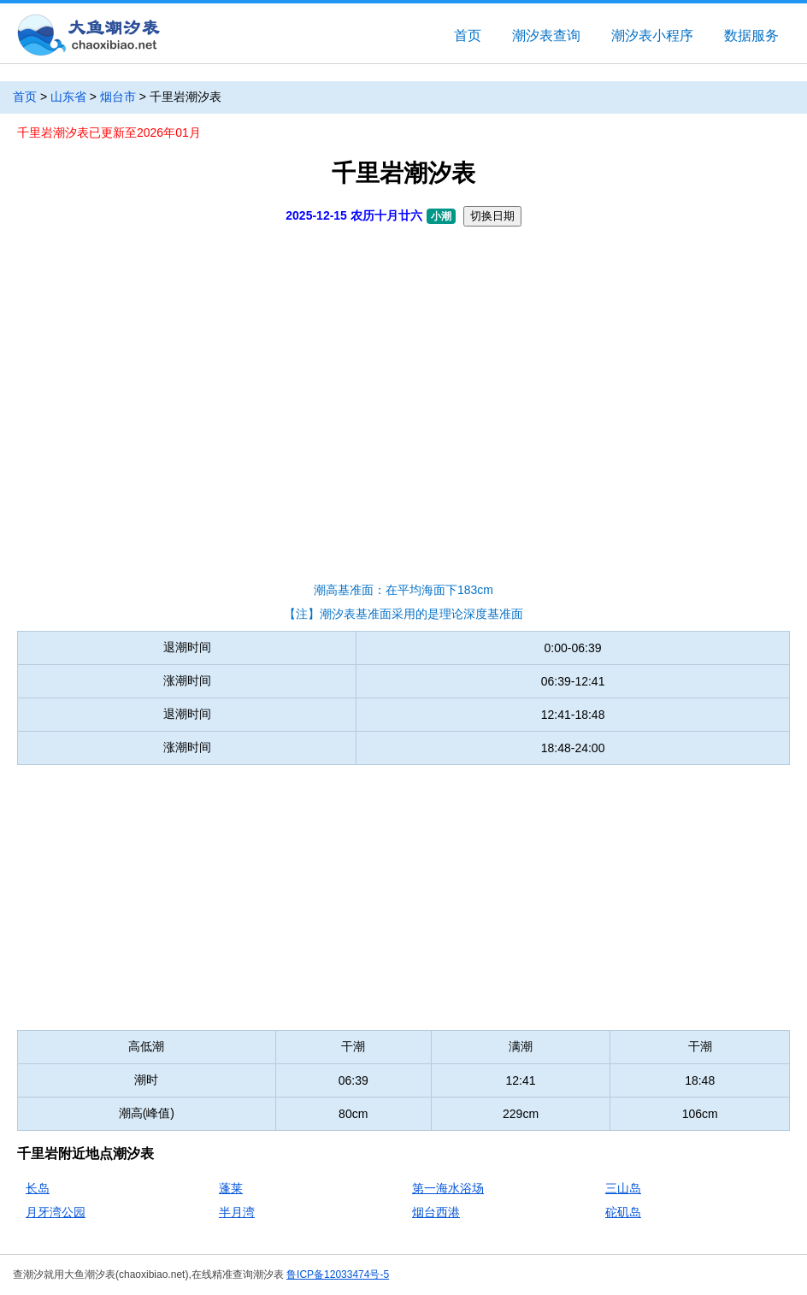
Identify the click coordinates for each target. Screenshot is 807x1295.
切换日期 (492, 215)
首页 (467, 35)
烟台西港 (436, 1212)
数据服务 (751, 35)
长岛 (38, 1188)
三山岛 (623, 1188)
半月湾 (237, 1212)
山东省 (68, 96)
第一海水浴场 (448, 1188)
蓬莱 (231, 1188)
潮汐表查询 (546, 35)
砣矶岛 (623, 1212)
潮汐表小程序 (652, 35)
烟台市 (118, 96)
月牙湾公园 (55, 1212)
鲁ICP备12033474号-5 (337, 1274)
